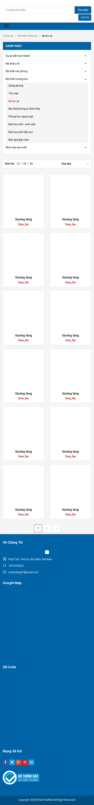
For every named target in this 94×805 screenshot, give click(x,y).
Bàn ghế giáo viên (18, 139)
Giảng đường (15, 85)
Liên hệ (85, 17)
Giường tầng (23, 219)
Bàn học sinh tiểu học (20, 132)
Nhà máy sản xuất (16, 147)
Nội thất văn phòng (17, 71)
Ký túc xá (13, 101)
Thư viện (13, 93)
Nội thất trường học (28, 35)
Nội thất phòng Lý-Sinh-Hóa (24, 108)
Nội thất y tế (12, 63)
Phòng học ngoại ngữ (20, 116)
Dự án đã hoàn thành (18, 55)
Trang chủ (8, 35)
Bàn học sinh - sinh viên (21, 124)
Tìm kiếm (83, 10)
